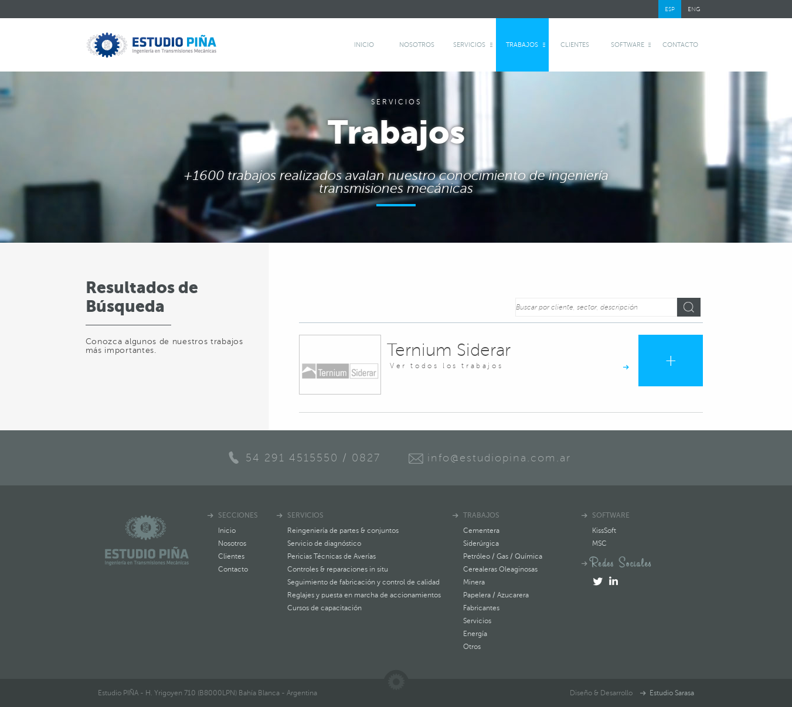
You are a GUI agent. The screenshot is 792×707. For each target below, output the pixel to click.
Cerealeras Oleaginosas (500, 569)
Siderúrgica (481, 543)
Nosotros (416, 45)
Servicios (469, 45)
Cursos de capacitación (324, 608)
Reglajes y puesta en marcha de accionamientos (364, 595)
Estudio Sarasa (672, 693)
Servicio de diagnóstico (324, 543)
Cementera (481, 530)
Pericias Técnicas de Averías (331, 556)
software (627, 45)
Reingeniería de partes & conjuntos (343, 530)
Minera (474, 582)
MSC (599, 543)
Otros (472, 647)
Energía (475, 634)
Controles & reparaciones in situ (337, 569)
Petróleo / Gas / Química (502, 556)
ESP (670, 9)
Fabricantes (481, 608)
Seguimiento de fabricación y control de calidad (363, 582)
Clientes (574, 45)
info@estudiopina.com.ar (499, 458)
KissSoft (604, 530)
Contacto (680, 45)
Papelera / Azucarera (496, 595)
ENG (694, 9)
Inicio (364, 45)
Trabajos (522, 45)
